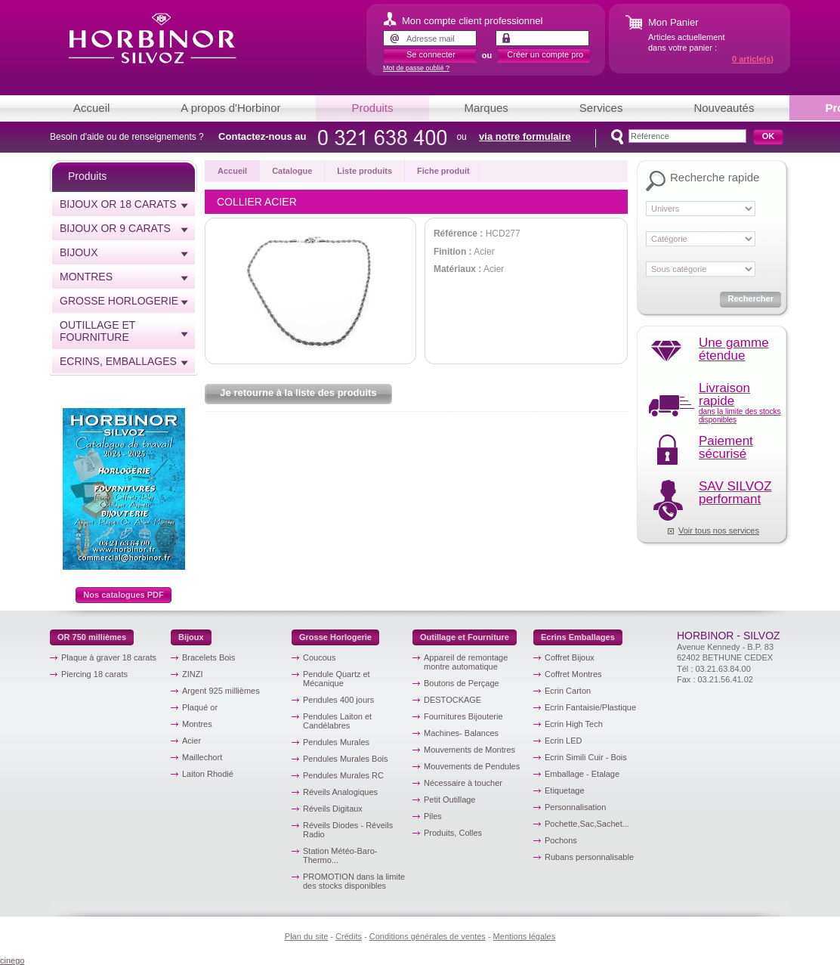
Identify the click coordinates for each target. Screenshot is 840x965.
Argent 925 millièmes (221, 690)
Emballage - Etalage (582, 773)
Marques (486, 107)
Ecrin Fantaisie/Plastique (590, 707)
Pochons (561, 840)
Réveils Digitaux (333, 808)
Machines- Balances (461, 733)
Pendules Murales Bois (345, 758)
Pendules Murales (336, 742)
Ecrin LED (563, 740)
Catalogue (292, 170)
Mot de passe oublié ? (416, 68)
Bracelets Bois (208, 657)
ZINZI (192, 674)
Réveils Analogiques (340, 791)
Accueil (91, 107)
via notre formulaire (524, 136)
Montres (86, 277)
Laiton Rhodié (207, 773)
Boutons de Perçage (461, 683)
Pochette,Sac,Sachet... (587, 823)
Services (601, 107)
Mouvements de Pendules (472, 766)
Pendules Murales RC (343, 775)
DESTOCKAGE (452, 699)
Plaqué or (200, 707)
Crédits (348, 936)
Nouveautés (723, 107)
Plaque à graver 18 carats (108, 657)
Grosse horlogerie (119, 301)
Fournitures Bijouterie (463, 716)
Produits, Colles (453, 832)
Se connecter (431, 54)
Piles (433, 816)
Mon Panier (673, 22)
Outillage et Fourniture (97, 331)
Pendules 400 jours (338, 699)
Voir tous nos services (718, 530)
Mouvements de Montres (469, 749)
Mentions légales (524, 936)
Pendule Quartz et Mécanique (336, 679)
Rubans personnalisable (589, 856)
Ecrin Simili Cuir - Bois (586, 757)
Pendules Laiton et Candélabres (337, 721)
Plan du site (306, 936)
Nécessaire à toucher (463, 782)
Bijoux (79, 252)
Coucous (319, 657)
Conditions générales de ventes (427, 936)
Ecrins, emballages (118, 361)
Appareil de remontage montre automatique (466, 662)
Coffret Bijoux (569, 657)
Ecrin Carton (568, 690)
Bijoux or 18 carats (118, 204)
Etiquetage (565, 790)
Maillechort (202, 757)
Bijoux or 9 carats (115, 228)
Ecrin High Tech (574, 723)
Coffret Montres (573, 674)
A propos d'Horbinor (230, 107)
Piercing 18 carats (94, 674)
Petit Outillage (449, 799)
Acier (191, 740)
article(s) (753, 58)
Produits (372, 107)
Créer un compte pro (545, 54)
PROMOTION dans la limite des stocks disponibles (354, 881)
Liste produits (364, 170)
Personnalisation (575, 807)
